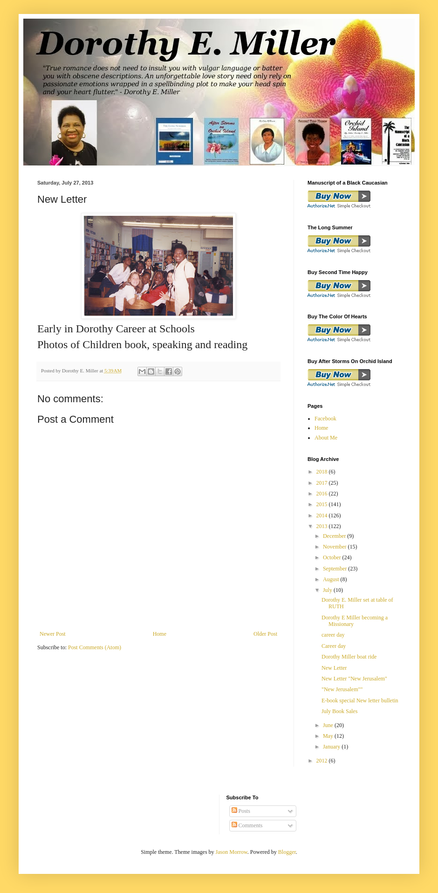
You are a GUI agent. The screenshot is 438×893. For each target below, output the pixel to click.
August (332, 579)
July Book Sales (339, 711)
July (328, 590)
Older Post (265, 634)
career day (333, 635)
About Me (326, 437)
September (335, 568)
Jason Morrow (231, 852)
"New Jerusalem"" (342, 689)
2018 (322, 471)
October (332, 557)
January (332, 746)
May (329, 736)
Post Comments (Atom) (94, 647)
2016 (322, 493)
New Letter (334, 668)
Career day (334, 646)
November (335, 546)
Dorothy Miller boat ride (349, 656)
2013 (322, 526)
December (335, 536)
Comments (247, 825)
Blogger (287, 852)
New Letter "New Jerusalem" (354, 678)
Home (159, 634)
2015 (322, 504)
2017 (322, 483)
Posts (241, 811)
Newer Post (53, 634)
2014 (322, 515)
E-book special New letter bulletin (360, 700)
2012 (322, 760)
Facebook (325, 418)
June (329, 725)
